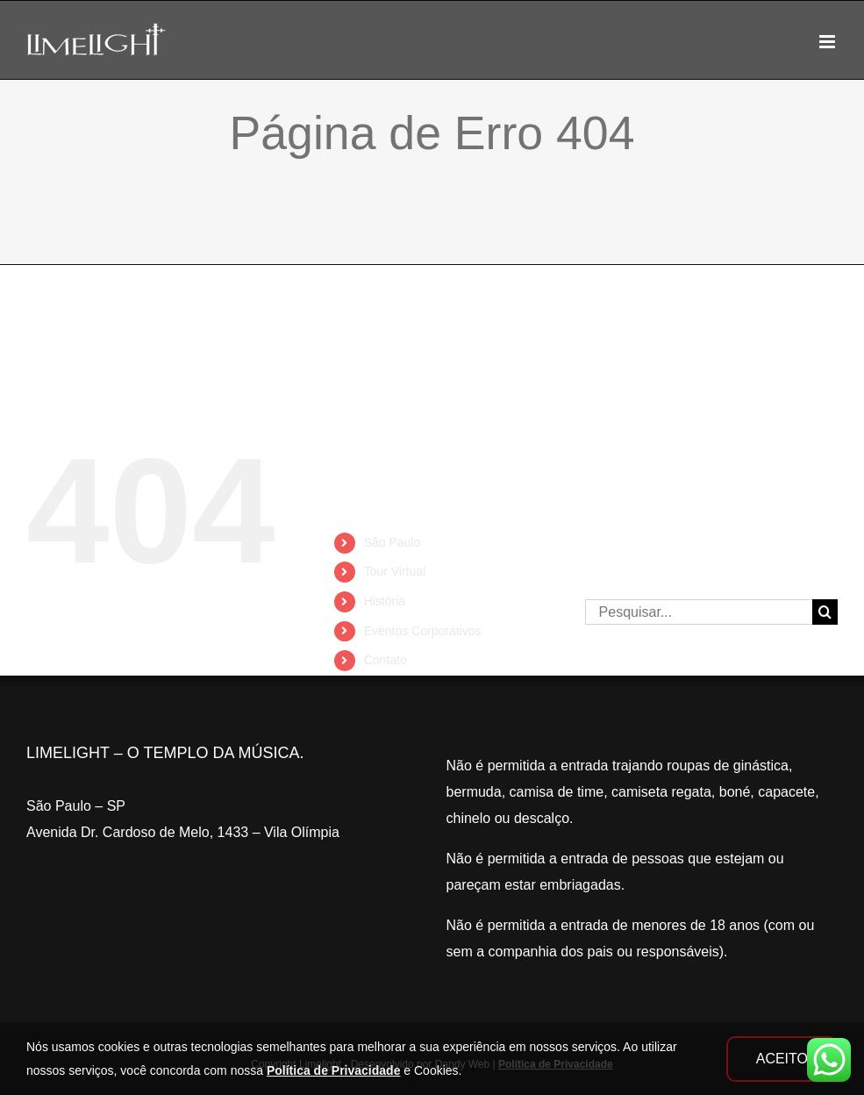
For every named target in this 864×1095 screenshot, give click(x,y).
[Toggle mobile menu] (828, 41)
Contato (385, 660)
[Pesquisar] (825, 612)
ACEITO (782, 1058)
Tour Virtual (395, 571)
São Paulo (392, 542)
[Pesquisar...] (698, 612)
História (384, 601)
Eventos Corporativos (423, 631)
